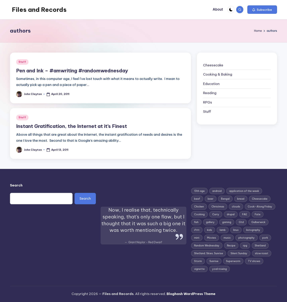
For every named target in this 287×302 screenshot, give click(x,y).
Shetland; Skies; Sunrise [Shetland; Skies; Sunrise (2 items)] (208, 253)
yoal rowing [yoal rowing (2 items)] (219, 268)
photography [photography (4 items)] (246, 237)
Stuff (22, 61)
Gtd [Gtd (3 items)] (241, 222)
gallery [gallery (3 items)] (210, 222)
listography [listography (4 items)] (253, 229)
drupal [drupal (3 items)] (231, 214)
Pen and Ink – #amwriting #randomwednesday (72, 71)
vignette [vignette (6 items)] (199, 268)
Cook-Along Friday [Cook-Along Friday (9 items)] (260, 206)
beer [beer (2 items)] (210, 198)
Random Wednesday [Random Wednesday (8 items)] (206, 245)
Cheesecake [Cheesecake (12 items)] (259, 198)
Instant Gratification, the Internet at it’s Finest (71, 126)
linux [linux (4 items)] (236, 229)
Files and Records (39, 9)
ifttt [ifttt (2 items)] (197, 229)
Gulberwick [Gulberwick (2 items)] (258, 222)
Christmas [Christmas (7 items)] (217, 206)
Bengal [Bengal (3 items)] (225, 198)
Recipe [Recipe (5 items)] (231, 245)
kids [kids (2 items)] (209, 229)
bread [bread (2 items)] (240, 198)
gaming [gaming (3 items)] (226, 222)
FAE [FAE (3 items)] (244, 214)
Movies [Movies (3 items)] (211, 237)
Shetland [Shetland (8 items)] (260, 245)
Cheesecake (213, 65)
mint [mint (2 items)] (197, 237)
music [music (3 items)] (227, 237)
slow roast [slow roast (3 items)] (261, 253)
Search (16, 185)
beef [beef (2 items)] (197, 198)
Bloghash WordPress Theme (191, 294)
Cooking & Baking (217, 74)
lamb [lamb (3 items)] (223, 229)
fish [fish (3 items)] (196, 222)
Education (211, 84)
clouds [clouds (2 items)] (236, 206)
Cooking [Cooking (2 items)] (199, 214)
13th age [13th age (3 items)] (199, 190)
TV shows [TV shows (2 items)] (254, 261)
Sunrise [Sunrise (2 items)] (213, 261)
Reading (209, 93)
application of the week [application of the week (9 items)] (244, 190)
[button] (262, 9)
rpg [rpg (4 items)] (245, 245)
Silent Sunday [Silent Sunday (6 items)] (239, 253)
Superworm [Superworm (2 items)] (233, 261)
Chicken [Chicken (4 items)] (199, 206)
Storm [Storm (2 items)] (198, 261)
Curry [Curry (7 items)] (215, 214)
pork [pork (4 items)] (265, 237)
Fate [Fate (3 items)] (257, 214)
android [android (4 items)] (217, 190)
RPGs (207, 102)
